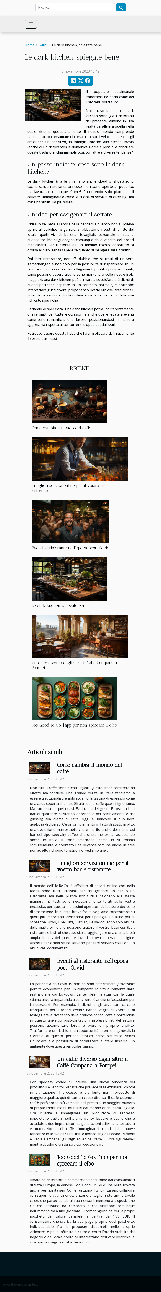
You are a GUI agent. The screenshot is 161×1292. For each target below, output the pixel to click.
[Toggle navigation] (31, 24)
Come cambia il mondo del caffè (61, 428)
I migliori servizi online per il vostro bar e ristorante (92, 866)
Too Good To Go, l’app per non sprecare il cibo (74, 725)
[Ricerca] (75, 7)
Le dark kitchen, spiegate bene (60, 605)
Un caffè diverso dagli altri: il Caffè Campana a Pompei (92, 1062)
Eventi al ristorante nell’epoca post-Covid (70, 548)
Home (29, 45)
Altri (43, 45)
